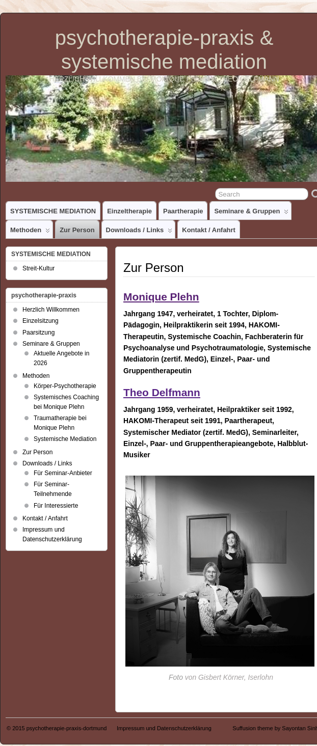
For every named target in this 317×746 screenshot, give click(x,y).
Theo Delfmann (161, 392)
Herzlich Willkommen (51, 309)
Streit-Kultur (38, 268)
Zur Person (77, 230)
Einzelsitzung (40, 320)
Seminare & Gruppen (251, 213)
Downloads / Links (139, 232)
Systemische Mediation (65, 439)
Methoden (30, 232)
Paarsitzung (38, 332)
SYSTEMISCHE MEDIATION (53, 211)
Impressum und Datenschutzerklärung (164, 728)
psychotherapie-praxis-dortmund (67, 728)
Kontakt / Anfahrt (208, 230)
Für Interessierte (56, 505)
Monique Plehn (161, 296)
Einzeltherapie (129, 211)
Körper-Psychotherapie (65, 386)
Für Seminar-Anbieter (63, 473)
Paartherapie (183, 211)
